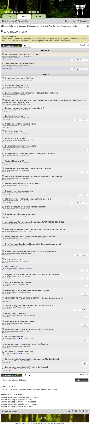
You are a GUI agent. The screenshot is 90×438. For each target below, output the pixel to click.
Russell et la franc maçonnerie (19, 191)
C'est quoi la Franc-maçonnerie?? (20, 124)
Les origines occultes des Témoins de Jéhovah (26, 367)
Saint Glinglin (18, 140)
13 (80, 60)
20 (83, 203)
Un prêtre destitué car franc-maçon (21, 214)
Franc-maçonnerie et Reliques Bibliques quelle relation (30, 237)
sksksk (16, 200)
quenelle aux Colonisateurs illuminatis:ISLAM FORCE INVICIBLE (34, 222)
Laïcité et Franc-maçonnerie (18, 282)
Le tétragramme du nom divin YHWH (21, 54)
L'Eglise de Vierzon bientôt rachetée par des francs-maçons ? (33, 274)
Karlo (16, 185)
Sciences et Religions (15, 67)
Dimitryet (17, 104)
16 (86, 69)
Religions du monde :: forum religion (22, 12)
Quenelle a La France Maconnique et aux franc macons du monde (35, 229)
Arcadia (16, 323)
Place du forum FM (13, 131)
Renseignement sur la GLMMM (19, 78)
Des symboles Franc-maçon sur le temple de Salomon (30, 154)
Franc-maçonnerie (14, 31)
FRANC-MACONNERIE (15, 313)
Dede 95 (16, 125)
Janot (16, 117)
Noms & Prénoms (14, 57)
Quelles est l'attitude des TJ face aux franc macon (28, 168)
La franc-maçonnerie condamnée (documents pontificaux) (31, 93)
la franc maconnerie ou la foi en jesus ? (23, 184)
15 (86, 60)
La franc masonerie (14, 337)
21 (86, 203)
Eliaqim (16, 361)
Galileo (16, 133)
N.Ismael (17, 208)
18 (77, 203)
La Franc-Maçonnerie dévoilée (19, 352)
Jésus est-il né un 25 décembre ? (20, 64)
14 (83, 60)
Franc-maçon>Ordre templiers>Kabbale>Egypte (27, 290)
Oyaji (15, 94)
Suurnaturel (17, 80)
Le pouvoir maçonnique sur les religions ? (24, 108)
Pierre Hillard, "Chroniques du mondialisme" (25, 207)
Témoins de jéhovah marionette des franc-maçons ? (29, 305)
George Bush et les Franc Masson (20, 321)
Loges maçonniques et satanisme (20, 146)
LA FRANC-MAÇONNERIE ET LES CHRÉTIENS (26, 344)
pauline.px (17, 56)
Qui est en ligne (8, 386)
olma (15, 65)
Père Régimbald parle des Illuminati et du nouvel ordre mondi (33, 244)
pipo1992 (17, 253)
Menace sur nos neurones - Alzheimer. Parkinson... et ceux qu (33, 176)
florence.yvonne (19, 315)
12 (77, 60)
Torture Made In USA (14, 161)
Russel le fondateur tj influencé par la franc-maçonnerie (30, 251)
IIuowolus (17, 292)
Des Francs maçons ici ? (16, 85)
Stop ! (16, 87)
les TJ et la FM (11, 266)
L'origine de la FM (13, 259)
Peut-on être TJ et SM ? (16, 138)
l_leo (15, 110)
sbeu (15, 284)
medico (16, 193)
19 (80, 203)
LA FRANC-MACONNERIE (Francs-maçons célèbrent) (29, 329)
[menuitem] (21, 21)
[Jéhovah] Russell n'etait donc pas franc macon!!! (28, 199)
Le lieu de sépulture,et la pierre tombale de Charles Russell (32, 359)
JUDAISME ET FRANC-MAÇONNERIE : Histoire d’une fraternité (34, 298)
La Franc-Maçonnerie (15, 116)
